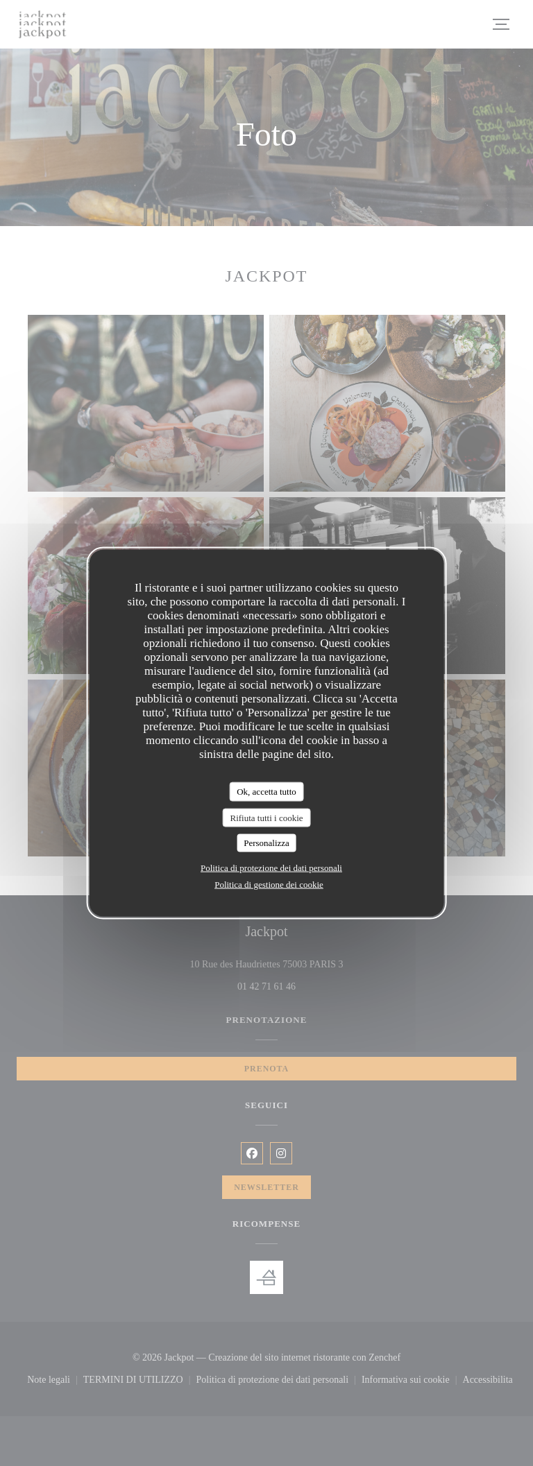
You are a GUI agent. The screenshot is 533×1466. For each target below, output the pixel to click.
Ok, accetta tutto (266, 791)
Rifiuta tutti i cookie (266, 817)
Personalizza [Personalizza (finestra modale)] (266, 843)
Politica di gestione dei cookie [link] (268, 884)
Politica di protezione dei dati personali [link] (271, 867)
